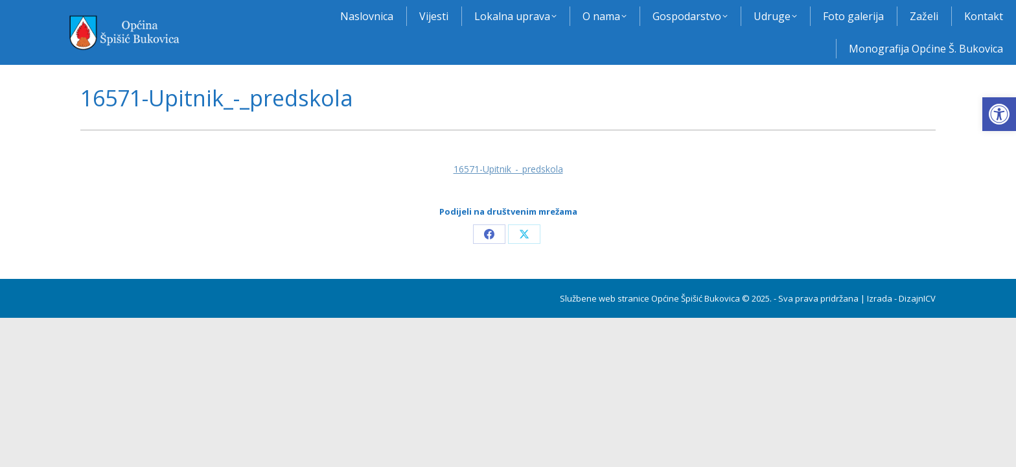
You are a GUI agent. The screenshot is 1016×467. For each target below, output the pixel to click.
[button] (999, 114)
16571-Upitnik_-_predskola (508, 169)
